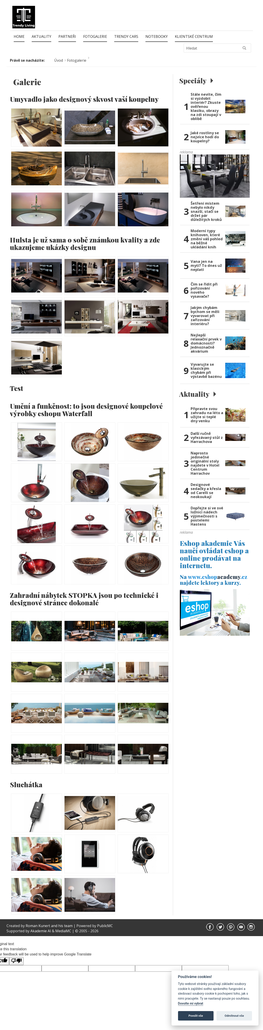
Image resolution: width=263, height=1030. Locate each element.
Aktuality (41, 36)
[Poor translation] (16, 961)
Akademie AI (40, 930)
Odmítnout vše (234, 1015)
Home (19, 36)
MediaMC (63, 930)
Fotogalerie (95, 36)
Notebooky (156, 36)
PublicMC (105, 925)
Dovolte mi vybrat (190, 1003)
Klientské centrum (194, 36)
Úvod (58, 60)
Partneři (67, 36)
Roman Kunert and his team (50, 925)
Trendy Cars (126, 36)
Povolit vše (196, 1015)
